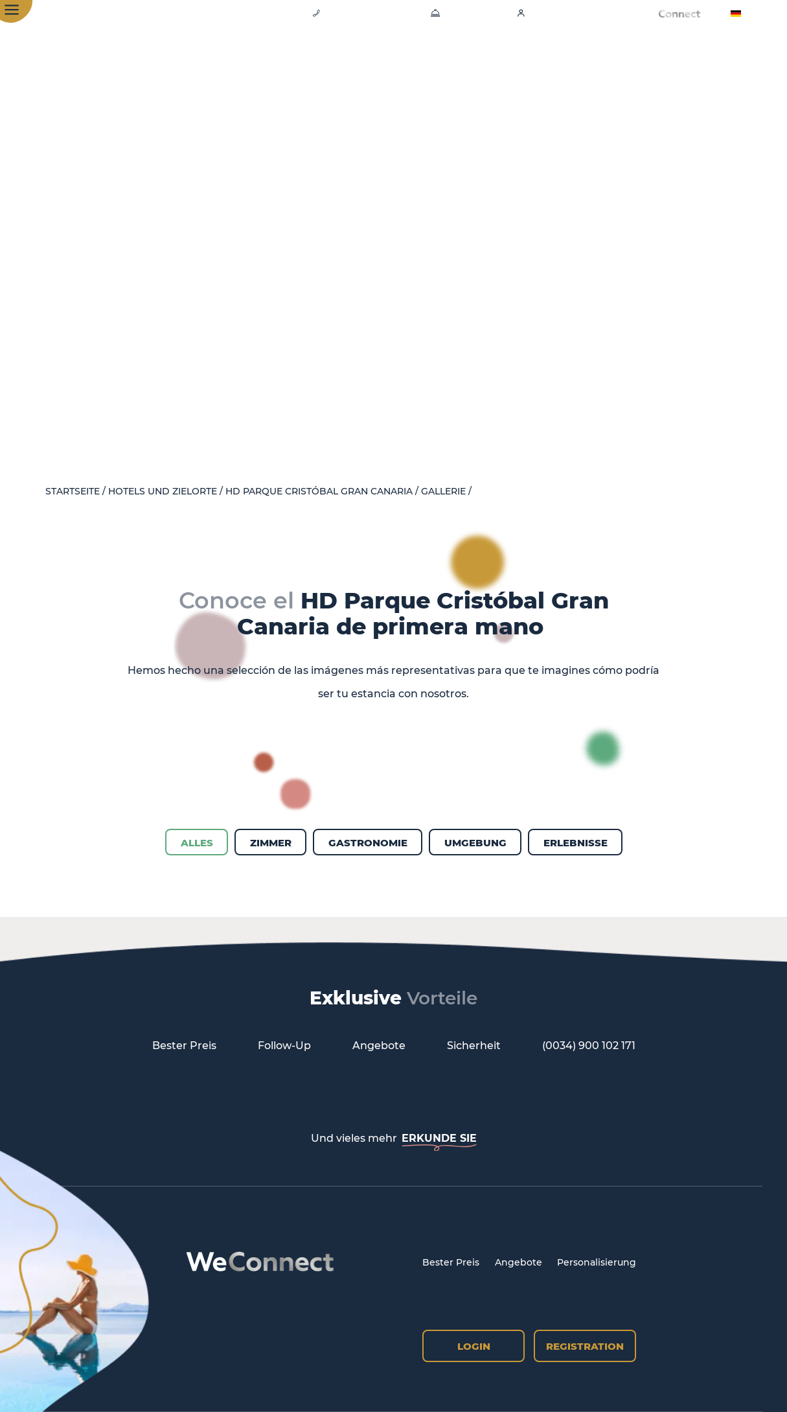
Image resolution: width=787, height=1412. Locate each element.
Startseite (72, 491)
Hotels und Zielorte (162, 491)
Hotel (272, 57)
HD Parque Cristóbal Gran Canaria (319, 491)
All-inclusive (669, 57)
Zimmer (335, 57)
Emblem (586, 57)
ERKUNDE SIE (439, 1138)
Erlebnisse (508, 57)
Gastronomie (418, 57)
